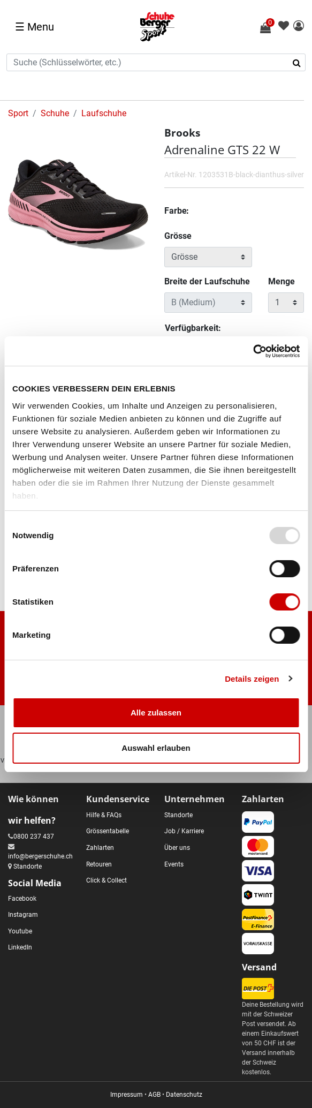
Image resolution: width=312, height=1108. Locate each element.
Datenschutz (184, 1094)
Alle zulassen (156, 712)
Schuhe (55, 113)
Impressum (126, 1094)
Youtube (20, 931)
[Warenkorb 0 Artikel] (271, 27)
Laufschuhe (103, 113)
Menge (281, 281)
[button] (298, 26)
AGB (154, 1094)
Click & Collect (106, 880)
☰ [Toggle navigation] (34, 26)
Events (174, 864)
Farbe (176, 211)
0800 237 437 (33, 836)
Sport (18, 113)
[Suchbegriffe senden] (300, 62)
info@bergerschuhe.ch (40, 856)
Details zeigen (252, 678)
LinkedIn (20, 947)
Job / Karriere (184, 831)
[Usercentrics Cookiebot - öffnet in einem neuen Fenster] (253, 351)
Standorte (27, 866)
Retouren (99, 864)
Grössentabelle (107, 831)
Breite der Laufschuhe (207, 281)
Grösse (178, 236)
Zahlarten (100, 847)
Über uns (177, 847)
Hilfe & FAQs (103, 815)
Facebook (22, 898)
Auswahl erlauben (155, 747)
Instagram (23, 914)
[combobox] (156, 62)
